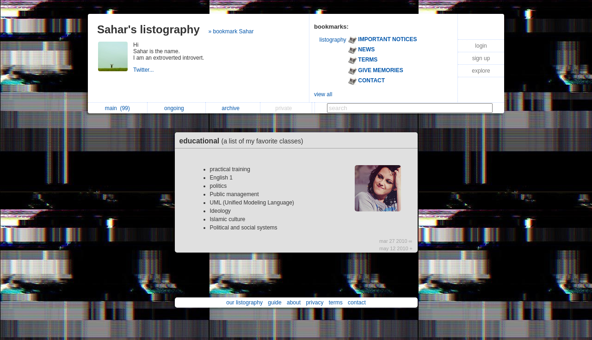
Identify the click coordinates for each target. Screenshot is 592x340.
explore (481, 71)
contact (357, 302)
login (481, 46)
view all (323, 94)
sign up (481, 58)
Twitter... (144, 70)
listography (333, 40)
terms (336, 302)
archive (233, 108)
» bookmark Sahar (230, 31)
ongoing (176, 108)
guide (274, 302)
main (117, 108)
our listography (244, 302)
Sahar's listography (148, 29)
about (294, 302)
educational (243, 141)
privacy (314, 302)
